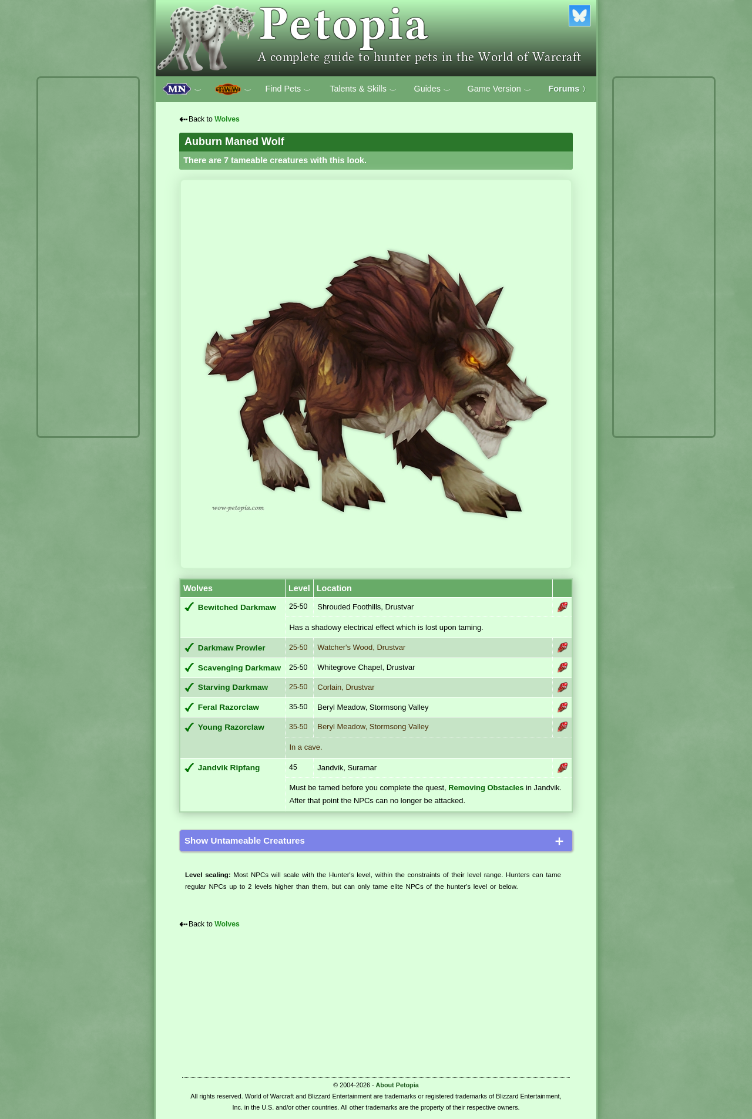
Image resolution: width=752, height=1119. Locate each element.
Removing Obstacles (485, 787)
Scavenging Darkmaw (239, 667)
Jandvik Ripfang (229, 767)
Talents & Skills (363, 89)
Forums (569, 88)
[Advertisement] (88, 257)
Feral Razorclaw (228, 707)
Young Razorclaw (231, 727)
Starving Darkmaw (233, 687)
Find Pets (288, 89)
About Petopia (397, 1084)
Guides (432, 89)
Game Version (499, 89)
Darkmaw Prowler (232, 647)
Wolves (227, 119)
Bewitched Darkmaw (237, 607)
